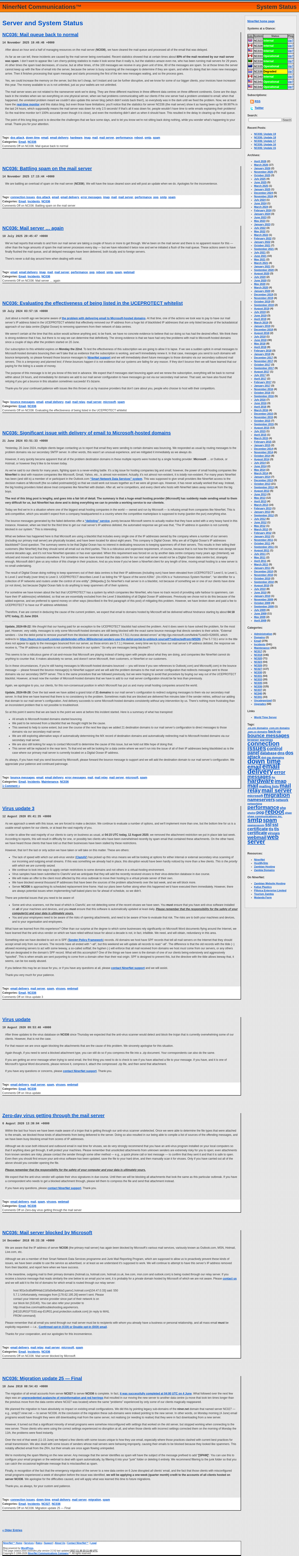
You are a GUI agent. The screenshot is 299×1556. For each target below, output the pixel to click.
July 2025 (260, 178)
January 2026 (262, 168)
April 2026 (260, 161)
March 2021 (261, 263)
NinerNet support (99, 356)
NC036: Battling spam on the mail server (47, 168)
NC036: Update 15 (265, 148)
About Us (60, 1540)
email (45, 137)
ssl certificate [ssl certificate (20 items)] (262, 826)
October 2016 (262, 392)
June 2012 (260, 522)
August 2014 (261, 459)
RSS (257, 101)
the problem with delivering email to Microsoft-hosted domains (104, 317)
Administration (263, 633)
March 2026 (261, 164)
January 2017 (262, 385)
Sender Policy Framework (85, 938)
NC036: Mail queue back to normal (40, 34)
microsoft (109, 401)
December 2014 (263, 448)
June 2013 (260, 494)
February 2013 (263, 508)
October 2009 (262, 603)
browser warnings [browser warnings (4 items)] (260, 740)
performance (124, 137)
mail (95, 137)
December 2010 (263, 571)
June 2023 (260, 217)
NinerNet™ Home (12, 1540)
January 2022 (262, 241)
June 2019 (260, 315)
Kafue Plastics (263, 887)
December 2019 (263, 294)
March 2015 (261, 438)
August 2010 (261, 585)
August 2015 (261, 427)
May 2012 (260, 525)
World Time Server (265, 717)
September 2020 (264, 270)
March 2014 (261, 473)
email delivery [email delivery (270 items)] (263, 768)
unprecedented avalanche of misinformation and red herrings (62, 1395)
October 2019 (262, 301)
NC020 (258, 658)
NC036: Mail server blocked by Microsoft (47, 1230)
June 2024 (260, 203)
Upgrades (260, 704)
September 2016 (264, 396)
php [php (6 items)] (283, 808)
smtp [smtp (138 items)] (254, 819)
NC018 (258, 654)
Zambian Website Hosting (269, 883)
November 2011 (263, 539)
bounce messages (22, 401)
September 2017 (264, 368)
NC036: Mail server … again (33, 227)
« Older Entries (12, 1528)
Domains (259, 637)
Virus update (16, 1018)
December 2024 (263, 192)
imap (87, 137)
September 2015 (264, 424)
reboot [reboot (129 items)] (274, 811)
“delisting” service (97, 519)
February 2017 (263, 382)
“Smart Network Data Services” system (116, 477)
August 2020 (261, 273)
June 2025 (260, 182)
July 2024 (260, 199)
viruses (61, 987)
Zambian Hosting (264, 866)
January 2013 (262, 511)
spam (156, 137)
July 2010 (260, 589)
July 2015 (260, 431)
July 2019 (260, 312)
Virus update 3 (18, 807)
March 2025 (261, 185)
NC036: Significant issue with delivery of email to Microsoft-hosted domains (86, 431)
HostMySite (261, 863)
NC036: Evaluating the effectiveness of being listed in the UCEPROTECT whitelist (92, 302)
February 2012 (263, 532)
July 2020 (260, 277)
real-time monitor (28, 104)
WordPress (27, 1546)
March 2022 (261, 234)
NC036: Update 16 (265, 144)
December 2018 (263, 329)
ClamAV (81, 855)
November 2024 (263, 196)
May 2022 (260, 231)
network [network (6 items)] (282, 800)
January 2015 (262, 445)
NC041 (258, 697)
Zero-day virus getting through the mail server (53, 1113)
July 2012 (260, 518)
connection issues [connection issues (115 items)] (263, 745)
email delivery (59, 137)
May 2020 (260, 284)
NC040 (258, 693)
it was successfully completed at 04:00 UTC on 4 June (156, 1391)
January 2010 (262, 596)
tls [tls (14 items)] (271, 829)
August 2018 (261, 333)
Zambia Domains (264, 870)
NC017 (258, 651)
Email (22, 141)
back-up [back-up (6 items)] (274, 731)
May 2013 (260, 497)
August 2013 (261, 490)
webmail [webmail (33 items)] (257, 837)
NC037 (258, 689)
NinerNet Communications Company (48, 1551)
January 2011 (262, 567)
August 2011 (261, 550)
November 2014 (263, 452)
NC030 (258, 672)
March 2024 (261, 206)
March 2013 (261, 504)
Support (48, 1540)
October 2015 (262, 420)
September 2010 (264, 582)
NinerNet (259, 859)
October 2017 (262, 364)
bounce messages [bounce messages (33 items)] (268, 735)
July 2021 (260, 252)
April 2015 (260, 434)
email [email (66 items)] (254, 767)
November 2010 (263, 575)
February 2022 (263, 238)
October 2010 (262, 578)
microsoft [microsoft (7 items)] (255, 796)
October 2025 (262, 175)
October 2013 (262, 483)
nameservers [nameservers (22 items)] (261, 799)
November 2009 (263, 599)
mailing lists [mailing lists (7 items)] (269, 786)
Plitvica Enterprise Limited (270, 890)
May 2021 (260, 259)
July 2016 (260, 399)
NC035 (258, 682)
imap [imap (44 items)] (280, 781)
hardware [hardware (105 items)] (260, 781)
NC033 (258, 679)
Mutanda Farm (263, 897)
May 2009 (260, 617)
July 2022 (260, 227)
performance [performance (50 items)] (263, 807)
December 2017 (263, 357)
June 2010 (260, 592)
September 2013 (264, 487)
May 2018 (260, 343)
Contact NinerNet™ (78, 1540)
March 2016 (261, 410)
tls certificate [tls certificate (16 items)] (263, 831)
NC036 (32, 141)
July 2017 (260, 375)
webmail (129, 271)
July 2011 (260, 553)
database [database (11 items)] (268, 753)
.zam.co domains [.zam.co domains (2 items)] (257, 731)
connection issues (22, 196)
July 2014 (260, 462)
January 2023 (262, 224)
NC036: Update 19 (265, 134)
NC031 (258, 675)
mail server (106, 137)
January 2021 (262, 266)
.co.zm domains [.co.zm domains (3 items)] (257, 728)
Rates (39, 1540)
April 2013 (260, 501)
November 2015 (263, 417)
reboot (138, 137)
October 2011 (262, 543)
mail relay (78, 401)
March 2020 (261, 287)
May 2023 (260, 220)
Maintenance (49, 780)
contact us (230, 1276)
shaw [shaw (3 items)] (288, 812)
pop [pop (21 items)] (260, 812)
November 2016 (263, 389)
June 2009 (260, 613)
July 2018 (260, 336)
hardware (76, 137)
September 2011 (264, 546)
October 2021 (262, 245)
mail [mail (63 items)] (252, 786)
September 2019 (264, 305)
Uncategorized (263, 700)
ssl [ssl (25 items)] (268, 824)
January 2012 (262, 536)
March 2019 (261, 322)
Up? (290, 40)
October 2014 (262, 455)
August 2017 (261, 371)
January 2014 (262, 476)
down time (33, 137)
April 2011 (260, 560)
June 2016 (260, 403)
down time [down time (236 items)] (264, 761)
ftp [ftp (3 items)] (273, 777)
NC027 (45, 1501)
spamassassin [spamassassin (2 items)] (255, 825)
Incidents (34, 201)
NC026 (258, 665)
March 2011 (261, 564)
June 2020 (260, 280)
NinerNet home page (261, 21)
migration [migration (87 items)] (277, 795)
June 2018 (260, 340)
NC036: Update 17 (265, 141)
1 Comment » (11, 784)
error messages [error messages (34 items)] (266, 774)
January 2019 (262, 326)
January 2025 (262, 189)
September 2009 (264, 606)
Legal (93, 1540)
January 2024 (262, 213)
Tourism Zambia (264, 894)
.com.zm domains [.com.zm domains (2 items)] (279, 728)
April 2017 (260, 378)
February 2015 (263, 441)
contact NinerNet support (128, 966)
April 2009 (260, 620)
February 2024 (263, 210)
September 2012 (264, 515)
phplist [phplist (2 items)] (251, 812)
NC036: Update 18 (265, 137)
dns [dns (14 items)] (281, 753)
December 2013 (263, 480)
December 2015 (263, 413)
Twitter (259, 108)
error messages (91, 196)
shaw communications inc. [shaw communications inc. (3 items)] (264, 816)
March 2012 (261, 529)
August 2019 (261, 308)
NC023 (258, 661)
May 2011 (260, 557)
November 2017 (263, 361)
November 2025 (263, 171)
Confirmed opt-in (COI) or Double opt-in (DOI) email (73, 1325)
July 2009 (260, 610)
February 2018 (263, 350)
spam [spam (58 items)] (270, 820)
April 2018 (260, 347)
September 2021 (264, 248)
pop (155, 196)
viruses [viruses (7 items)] (274, 833)
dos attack (17, 137)
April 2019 (260, 319)
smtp (148, 137)
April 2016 (260, 406)
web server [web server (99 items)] (263, 839)
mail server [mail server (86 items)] (276, 790)
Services (29, 1540)
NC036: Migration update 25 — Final (42, 1376)
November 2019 (263, 298)
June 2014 (260, 466)
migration (94, 1497)
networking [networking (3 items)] (254, 803)
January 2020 (262, 291)
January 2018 (262, 354)
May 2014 (260, 469)
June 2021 (260, 256)
